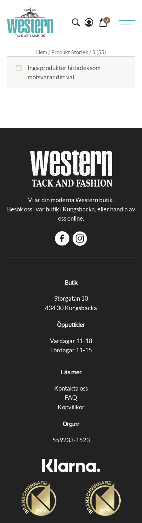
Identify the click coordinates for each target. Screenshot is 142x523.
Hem (41, 52)
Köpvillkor (71, 407)
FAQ (71, 397)
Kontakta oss (71, 388)
